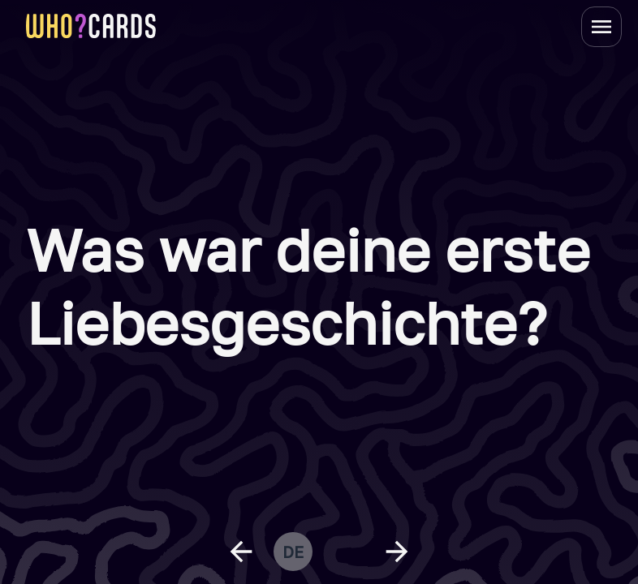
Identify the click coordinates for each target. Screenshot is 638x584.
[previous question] (241, 551)
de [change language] (293, 551)
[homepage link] (91, 25)
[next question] (396, 551)
